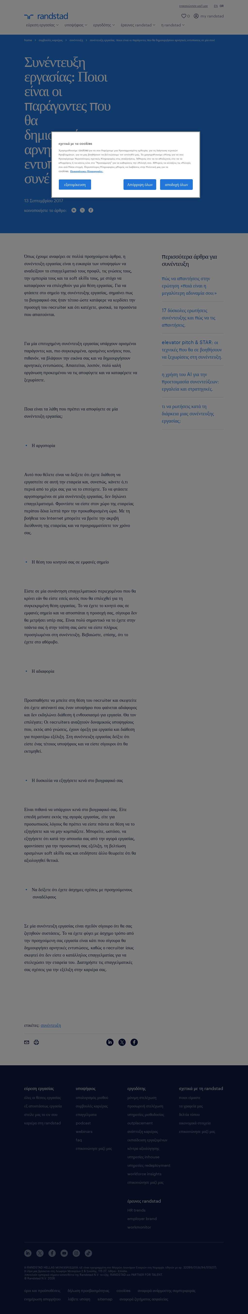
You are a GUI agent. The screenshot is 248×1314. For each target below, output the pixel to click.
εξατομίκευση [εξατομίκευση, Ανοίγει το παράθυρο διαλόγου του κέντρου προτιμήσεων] (75, 184)
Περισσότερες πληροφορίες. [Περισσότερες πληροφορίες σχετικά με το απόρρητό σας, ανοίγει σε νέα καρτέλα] (86, 171)
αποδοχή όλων (176, 184)
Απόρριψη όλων (140, 184)
